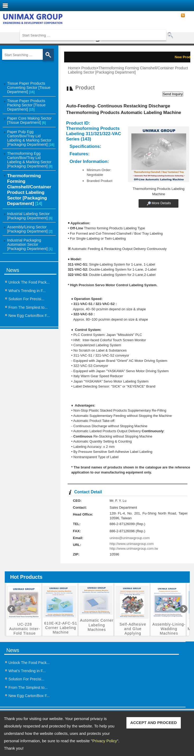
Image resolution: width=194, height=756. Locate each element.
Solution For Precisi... (26, 299)
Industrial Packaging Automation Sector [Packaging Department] (30, 244)
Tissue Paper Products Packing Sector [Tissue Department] (26, 105)
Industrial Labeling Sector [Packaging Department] (30, 216)
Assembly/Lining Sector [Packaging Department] (30, 229)
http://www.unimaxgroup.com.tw (134, 548)
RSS (183, 15)
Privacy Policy (104, 741)
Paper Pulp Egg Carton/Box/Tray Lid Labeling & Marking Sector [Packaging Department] (30, 138)
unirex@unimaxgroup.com (130, 538)
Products (88, 68)
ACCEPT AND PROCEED (153, 722)
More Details (161, 203)
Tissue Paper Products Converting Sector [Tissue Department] (28, 87)
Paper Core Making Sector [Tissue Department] (29, 120)
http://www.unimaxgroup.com (132, 544)
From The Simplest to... (28, 307)
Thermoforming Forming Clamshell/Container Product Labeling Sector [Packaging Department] (29, 189)
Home (73, 68)
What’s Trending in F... (27, 291)
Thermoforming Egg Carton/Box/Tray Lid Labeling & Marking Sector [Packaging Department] (30, 159)
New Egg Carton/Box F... (29, 315)
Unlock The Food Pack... (29, 282)
